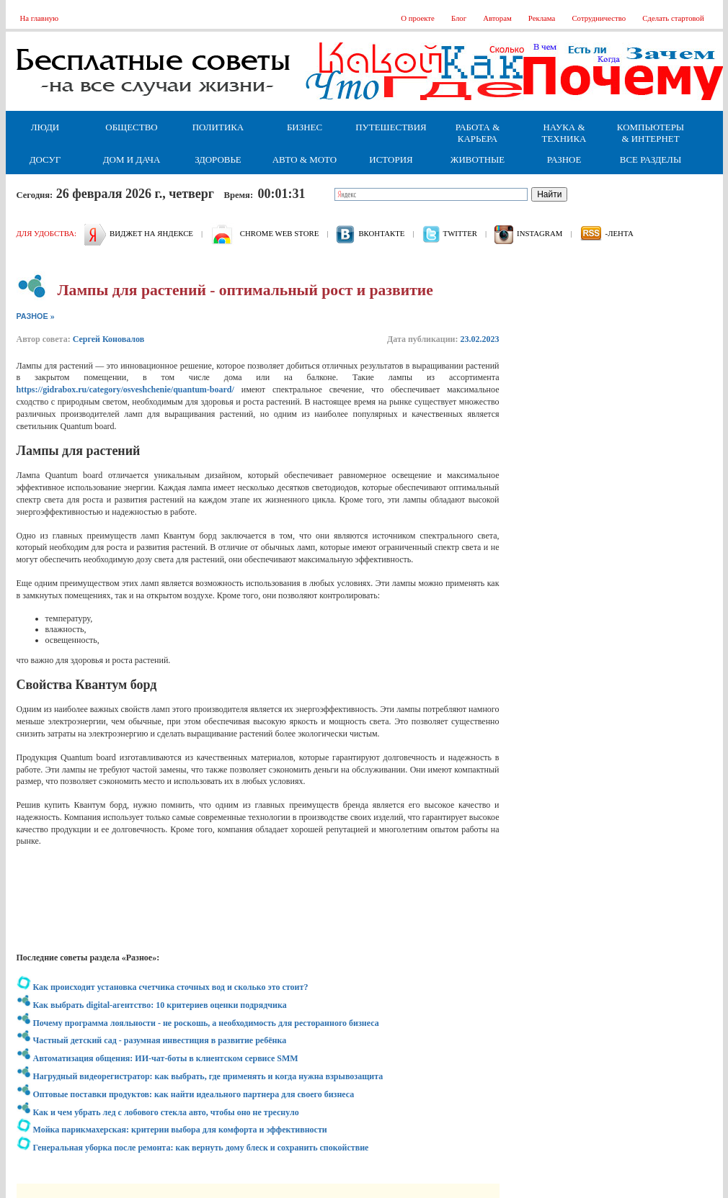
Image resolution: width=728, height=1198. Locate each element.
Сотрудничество (599, 18)
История (390, 159)
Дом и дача (132, 159)
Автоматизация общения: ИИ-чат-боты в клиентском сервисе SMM (165, 1058)
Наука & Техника (564, 133)
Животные (477, 159)
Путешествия (391, 127)
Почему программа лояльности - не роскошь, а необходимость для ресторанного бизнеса (206, 1023)
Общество (131, 127)
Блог (458, 18)
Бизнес (304, 127)
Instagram (539, 233)
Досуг (45, 159)
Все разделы (650, 159)
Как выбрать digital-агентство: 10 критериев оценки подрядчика (160, 1005)
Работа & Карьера (478, 133)
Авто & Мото (304, 159)
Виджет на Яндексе (151, 233)
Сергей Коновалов (109, 339)
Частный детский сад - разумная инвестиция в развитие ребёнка (160, 1040)
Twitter (460, 233)
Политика (218, 127)
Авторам (497, 18)
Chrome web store (279, 233)
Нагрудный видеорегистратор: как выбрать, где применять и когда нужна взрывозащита (208, 1076)
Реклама (542, 18)
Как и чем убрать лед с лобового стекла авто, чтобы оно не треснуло (166, 1112)
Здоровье (218, 159)
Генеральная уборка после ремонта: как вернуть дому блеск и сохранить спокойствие (201, 1148)
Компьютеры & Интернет (650, 133)
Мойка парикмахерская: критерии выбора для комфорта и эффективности (180, 1130)
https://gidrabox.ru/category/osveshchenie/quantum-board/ (125, 389)
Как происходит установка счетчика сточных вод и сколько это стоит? (170, 987)
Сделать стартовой (673, 18)
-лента (619, 233)
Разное (564, 159)
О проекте (418, 18)
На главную (39, 18)
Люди (45, 127)
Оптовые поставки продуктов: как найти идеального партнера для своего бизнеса (194, 1094)
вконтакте (381, 233)
